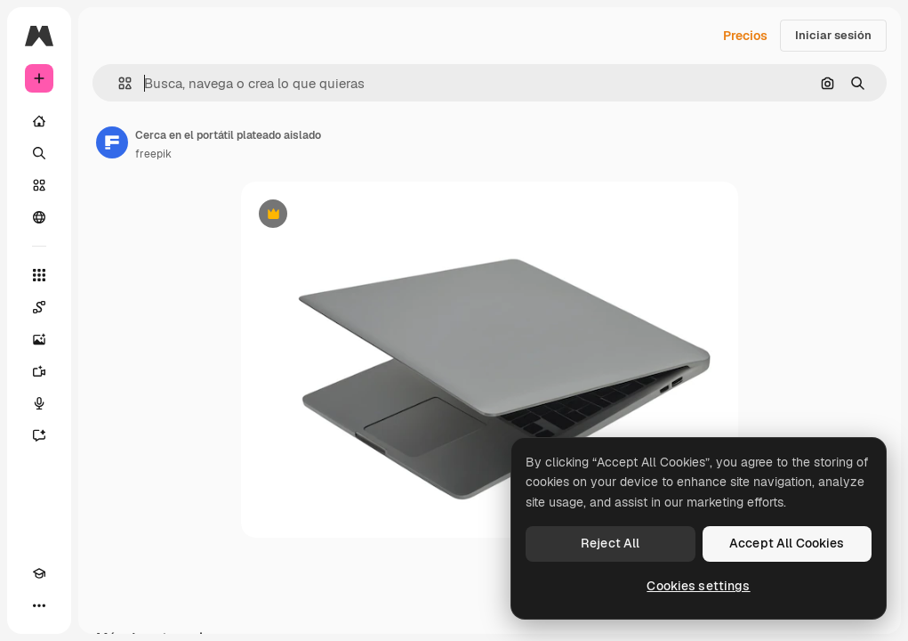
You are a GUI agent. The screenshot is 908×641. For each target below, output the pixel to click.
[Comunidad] (39, 217)
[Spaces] (39, 307)
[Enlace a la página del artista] (112, 142)
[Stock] (39, 185)
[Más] (39, 605)
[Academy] (39, 573)
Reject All (610, 543)
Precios (745, 36)
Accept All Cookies (787, 543)
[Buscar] (39, 153)
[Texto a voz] (39, 403)
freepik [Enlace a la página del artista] (153, 154)
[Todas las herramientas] (39, 275)
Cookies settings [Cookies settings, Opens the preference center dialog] (698, 586)
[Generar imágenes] (39, 339)
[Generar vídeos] (39, 371)
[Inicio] (39, 121)
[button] (117, 83)
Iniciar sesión (833, 35)
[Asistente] (39, 435)
